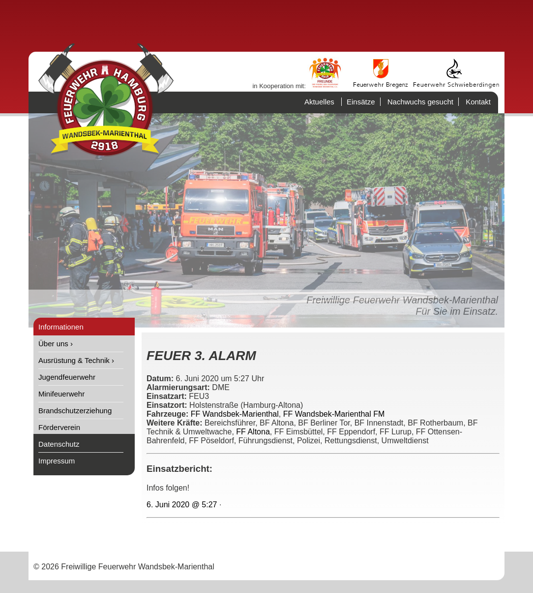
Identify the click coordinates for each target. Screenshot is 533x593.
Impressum (56, 461)
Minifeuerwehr (61, 394)
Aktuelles (319, 102)
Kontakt (478, 102)
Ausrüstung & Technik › (76, 360)
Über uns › (55, 343)
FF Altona (252, 432)
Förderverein (59, 427)
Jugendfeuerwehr (66, 377)
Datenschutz (58, 444)
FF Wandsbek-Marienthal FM (334, 414)
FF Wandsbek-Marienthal (235, 414)
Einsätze (361, 102)
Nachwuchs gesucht (420, 102)
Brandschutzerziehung (75, 410)
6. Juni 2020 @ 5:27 (182, 504)
